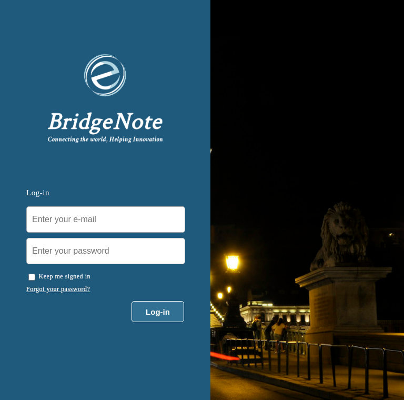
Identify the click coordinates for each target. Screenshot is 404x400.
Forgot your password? (58, 289)
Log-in (158, 311)
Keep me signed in (64, 276)
